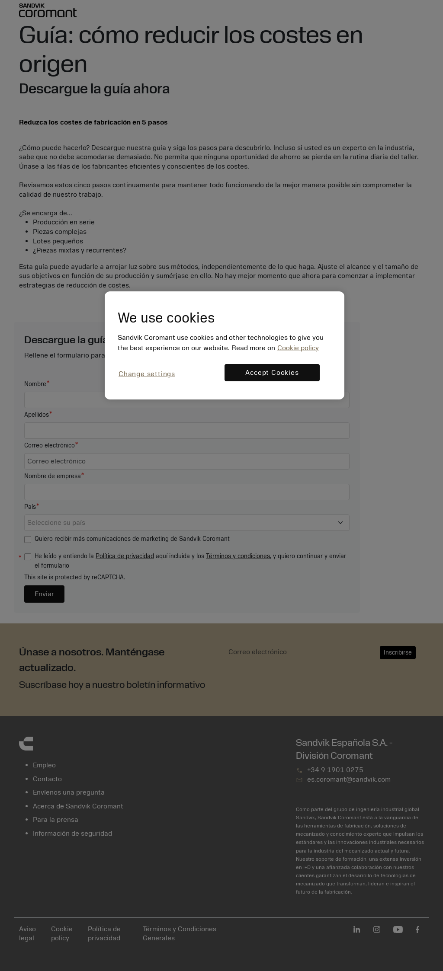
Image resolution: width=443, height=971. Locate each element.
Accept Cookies (272, 372)
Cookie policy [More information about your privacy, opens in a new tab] (298, 348)
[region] (224, 345)
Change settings (147, 374)
